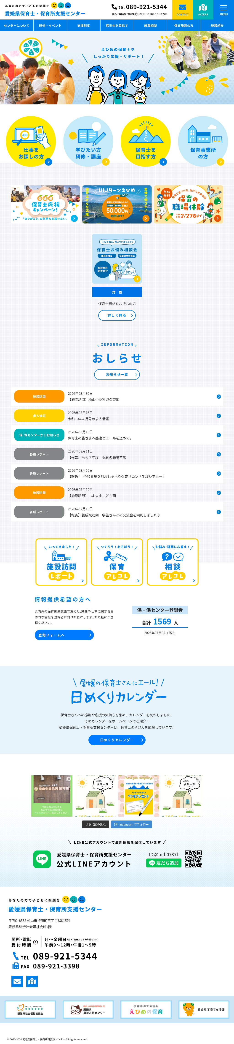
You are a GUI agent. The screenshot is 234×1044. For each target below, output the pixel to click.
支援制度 (83, 25)
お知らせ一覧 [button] (121, 374)
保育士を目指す (117, 25)
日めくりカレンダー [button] (121, 740)
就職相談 (150, 25)
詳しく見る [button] (120, 315)
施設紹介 (217, 25)
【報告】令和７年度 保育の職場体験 (97, 457)
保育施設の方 (184, 25)
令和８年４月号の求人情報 (88, 418)
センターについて (16, 25)
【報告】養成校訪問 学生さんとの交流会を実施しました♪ (114, 514)
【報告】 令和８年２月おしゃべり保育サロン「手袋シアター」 (117, 476)
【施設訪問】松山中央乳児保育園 (93, 399)
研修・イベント (50, 25)
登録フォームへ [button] (64, 635)
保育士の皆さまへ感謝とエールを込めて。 (100, 438)
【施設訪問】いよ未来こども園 (92, 495)
